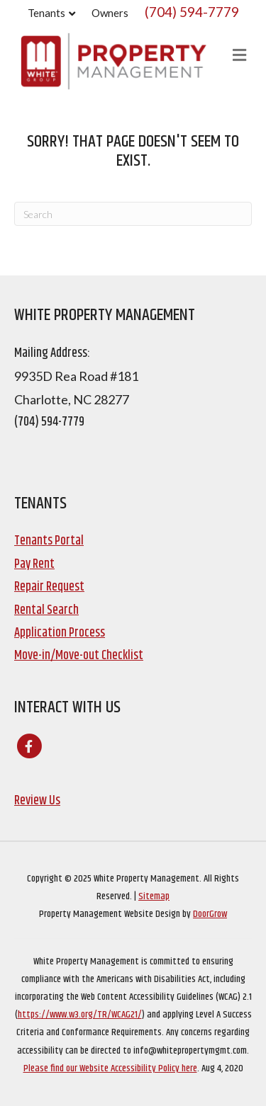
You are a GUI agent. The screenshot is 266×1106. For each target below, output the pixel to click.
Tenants (46, 12)
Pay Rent (34, 564)
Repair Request (49, 587)
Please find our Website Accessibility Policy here (110, 1068)
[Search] (133, 214)
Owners (110, 12)
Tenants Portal (49, 541)
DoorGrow (210, 914)
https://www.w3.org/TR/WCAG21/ (80, 1014)
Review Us (37, 801)
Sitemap (154, 896)
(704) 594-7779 (192, 12)
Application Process (59, 633)
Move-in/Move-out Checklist (78, 656)
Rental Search (46, 610)
